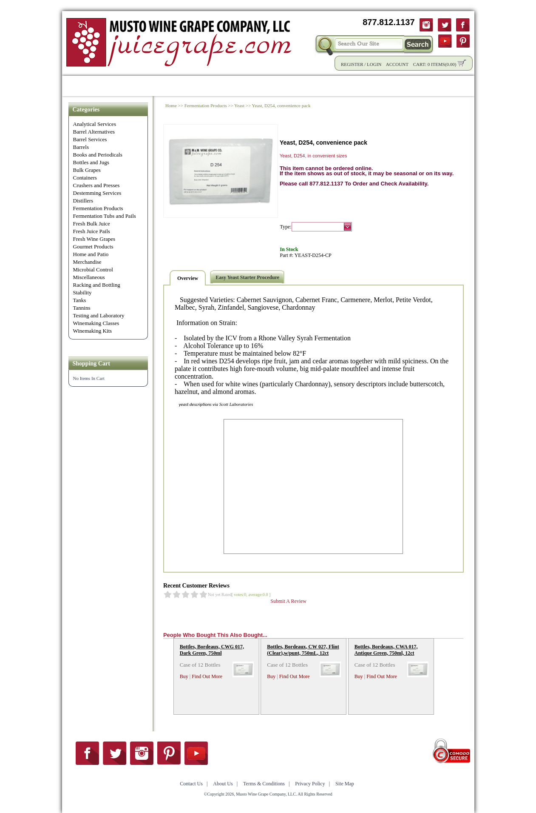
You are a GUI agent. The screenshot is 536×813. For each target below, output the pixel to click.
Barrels (81, 147)
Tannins (82, 308)
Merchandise (87, 262)
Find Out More (207, 676)
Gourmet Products (93, 246)
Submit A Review (288, 601)
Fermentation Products (98, 208)
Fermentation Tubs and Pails (104, 216)
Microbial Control (93, 269)
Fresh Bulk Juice (91, 223)
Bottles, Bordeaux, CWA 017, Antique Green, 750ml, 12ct (386, 650)
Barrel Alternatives (94, 131)
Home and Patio (91, 254)
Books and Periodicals (97, 154)
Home (77, 85)
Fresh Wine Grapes (94, 239)
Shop (105, 85)
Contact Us (430, 85)
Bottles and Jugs (91, 162)
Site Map (344, 784)
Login (374, 64)
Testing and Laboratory (99, 315)
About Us (386, 85)
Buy (184, 676)
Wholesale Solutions (212, 85)
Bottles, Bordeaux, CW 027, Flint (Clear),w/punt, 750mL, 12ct (303, 650)
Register (352, 64)
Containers (85, 177)
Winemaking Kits (92, 331)
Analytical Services (94, 124)
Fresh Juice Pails (91, 231)
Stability (82, 292)
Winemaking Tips (332, 85)
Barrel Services (90, 139)
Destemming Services (97, 193)
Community (274, 85)
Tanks (79, 300)
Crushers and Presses (96, 185)
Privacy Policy (310, 784)
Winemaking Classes (96, 323)
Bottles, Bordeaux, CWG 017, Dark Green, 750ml (212, 650)
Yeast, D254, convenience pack (281, 105)
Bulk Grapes (87, 170)
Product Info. (146, 85)
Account (397, 64)
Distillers (83, 200)
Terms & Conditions (264, 784)
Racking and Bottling (96, 285)
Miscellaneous (89, 277)
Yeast (239, 105)
